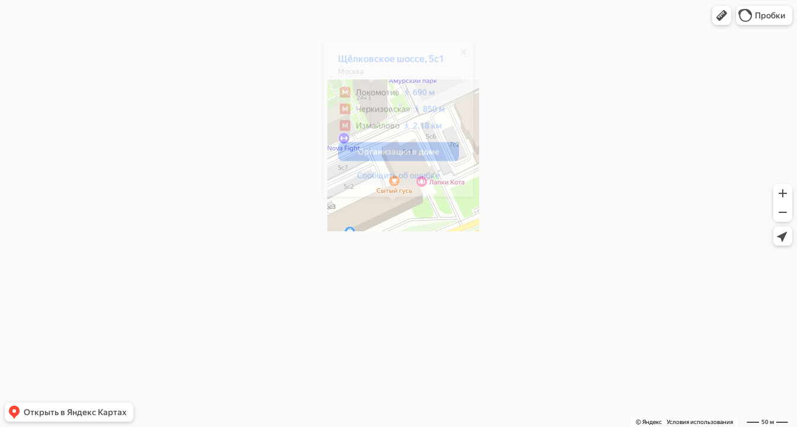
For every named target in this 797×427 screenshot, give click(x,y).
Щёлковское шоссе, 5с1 (385, 63)
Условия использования (700, 422)
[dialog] (392, 123)
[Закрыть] (458, 56)
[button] (721, 15)
